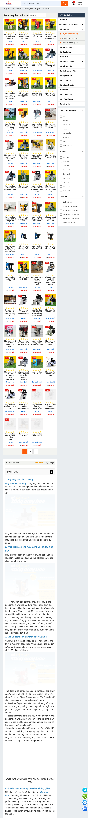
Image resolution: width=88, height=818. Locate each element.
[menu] (51, 472)
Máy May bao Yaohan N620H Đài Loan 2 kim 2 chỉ (50, 188)
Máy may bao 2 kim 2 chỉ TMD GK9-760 (10, 36)
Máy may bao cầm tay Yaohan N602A (23, 312)
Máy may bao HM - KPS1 (37, 373)
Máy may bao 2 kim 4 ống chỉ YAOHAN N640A (10, 158)
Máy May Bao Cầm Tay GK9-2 (37, 95)
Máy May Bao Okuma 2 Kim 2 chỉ (10, 406)
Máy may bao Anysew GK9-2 (50, 156)
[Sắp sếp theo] (37, 15)
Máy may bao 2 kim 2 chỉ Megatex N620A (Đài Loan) (37, 280)
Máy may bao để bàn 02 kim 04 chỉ (50, 126)
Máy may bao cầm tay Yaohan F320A (37, 406)
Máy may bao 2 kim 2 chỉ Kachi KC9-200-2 (10, 343)
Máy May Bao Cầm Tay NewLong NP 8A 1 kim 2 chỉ (10, 249)
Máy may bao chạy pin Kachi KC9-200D (37, 219)
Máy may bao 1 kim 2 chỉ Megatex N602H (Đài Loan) (50, 280)
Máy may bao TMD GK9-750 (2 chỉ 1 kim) (23, 36)
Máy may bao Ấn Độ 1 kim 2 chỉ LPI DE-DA (37, 126)
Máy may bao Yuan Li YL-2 (50, 94)
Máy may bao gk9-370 (23, 435)
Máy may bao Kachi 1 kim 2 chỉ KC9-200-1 (23, 343)
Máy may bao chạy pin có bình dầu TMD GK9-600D (10, 96)
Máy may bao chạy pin (70, 38)
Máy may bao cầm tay (70, 34)
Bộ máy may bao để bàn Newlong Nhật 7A (10, 312)
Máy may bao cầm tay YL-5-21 (23, 248)
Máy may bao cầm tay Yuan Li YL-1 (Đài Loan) (10, 436)
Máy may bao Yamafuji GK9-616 (23, 95)
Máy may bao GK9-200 (23, 278)
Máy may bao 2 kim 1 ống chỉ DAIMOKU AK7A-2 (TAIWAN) (23, 375)
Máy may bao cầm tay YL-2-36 (50, 248)
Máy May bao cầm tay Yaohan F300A (23, 406)
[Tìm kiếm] (64, 3)
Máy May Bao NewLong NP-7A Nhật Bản (23, 66)
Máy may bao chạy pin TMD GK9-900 (10, 66)
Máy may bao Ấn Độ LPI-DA (37, 65)
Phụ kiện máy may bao (70, 43)
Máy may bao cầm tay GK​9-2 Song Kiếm (10, 219)
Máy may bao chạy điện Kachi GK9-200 (37, 343)
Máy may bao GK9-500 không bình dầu (23, 126)
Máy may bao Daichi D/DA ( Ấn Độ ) (50, 343)
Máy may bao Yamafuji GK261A (23, 157)
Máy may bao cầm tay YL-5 (37, 247)
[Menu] (80, 3)
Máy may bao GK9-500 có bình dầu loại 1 (37, 157)
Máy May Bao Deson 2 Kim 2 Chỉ (50, 374)
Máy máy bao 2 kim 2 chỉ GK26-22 (50, 219)
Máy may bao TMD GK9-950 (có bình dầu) (50, 36)
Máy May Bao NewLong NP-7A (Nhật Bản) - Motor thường (37, 312)
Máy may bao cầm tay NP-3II (37, 435)
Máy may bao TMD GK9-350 (37, 36)
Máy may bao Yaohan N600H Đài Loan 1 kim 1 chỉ (10, 188)
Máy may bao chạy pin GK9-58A (23, 219)
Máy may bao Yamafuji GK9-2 (23, 188)
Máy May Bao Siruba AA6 (50, 311)
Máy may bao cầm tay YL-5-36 (10, 279)
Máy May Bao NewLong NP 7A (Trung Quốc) (10, 126)
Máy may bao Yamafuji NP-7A (50, 66)
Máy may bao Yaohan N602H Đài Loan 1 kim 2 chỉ (37, 188)
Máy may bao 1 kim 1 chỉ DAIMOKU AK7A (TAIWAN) (10, 375)
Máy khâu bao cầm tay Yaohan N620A (50, 406)
